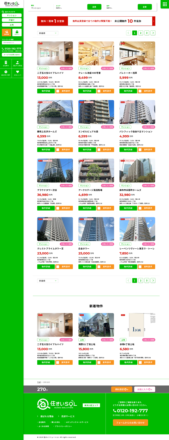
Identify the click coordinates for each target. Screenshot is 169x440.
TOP (39, 382)
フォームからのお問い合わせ (130, 422)
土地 (12, 24)
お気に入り (144, 389)
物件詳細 (46, 91)
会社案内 (42, 422)
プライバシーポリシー (63, 426)
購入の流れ (56, 422)
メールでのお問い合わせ (12, 55)
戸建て (12, 20)
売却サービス (68, 416)
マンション (12, 15)
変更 (94, 6)
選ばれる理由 (47, 416)
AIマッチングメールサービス (77, 422)
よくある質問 (44, 426)
